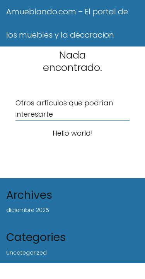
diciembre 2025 (27, 210)
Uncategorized (26, 253)
